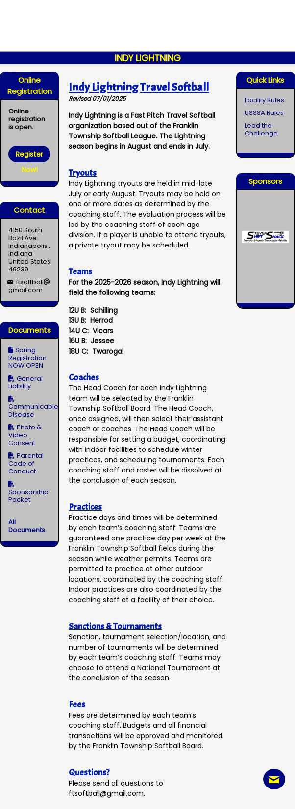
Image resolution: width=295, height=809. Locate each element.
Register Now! (29, 155)
